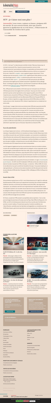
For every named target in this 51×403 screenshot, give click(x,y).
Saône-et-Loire (30, 337)
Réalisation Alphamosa (8, 390)
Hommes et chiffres (7, 332)
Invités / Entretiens (7, 346)
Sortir (4, 348)
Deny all (26, 401)
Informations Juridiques (8, 352)
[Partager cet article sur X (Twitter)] (36, 397)
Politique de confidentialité (33, 349)
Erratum (29, 351)
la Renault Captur (15, 85)
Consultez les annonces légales (10, 362)
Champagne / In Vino (7, 336)
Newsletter (41, 1)
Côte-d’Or (29, 333)
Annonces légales (36, 311)
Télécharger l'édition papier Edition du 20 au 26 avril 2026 (9, 380)
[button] (4, 11)
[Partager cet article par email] (44, 397)
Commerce (13, 215)
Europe (5, 340)
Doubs (28, 335)
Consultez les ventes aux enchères (10, 370)
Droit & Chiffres (6, 356)
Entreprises (5, 334)
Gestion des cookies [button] (31, 353)
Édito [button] (10, 11)
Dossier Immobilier (7, 344)
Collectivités (6, 338)
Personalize (33, 401)
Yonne (28, 339)
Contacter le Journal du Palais (33, 345)
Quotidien (5, 354)
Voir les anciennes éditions (9, 383)
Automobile (6, 16)
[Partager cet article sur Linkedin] (41, 397)
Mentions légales (31, 347)
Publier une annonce (7, 364)
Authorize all (19, 401)
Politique (5, 350)
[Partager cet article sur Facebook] (39, 397)
